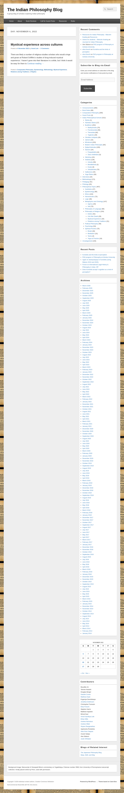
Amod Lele (34, 48)
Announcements (87, 108)
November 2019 (87, 461)
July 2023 (85, 357)
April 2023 (85, 365)
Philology (85, 184)
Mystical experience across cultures (37, 44)
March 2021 (86, 421)
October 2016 (87, 552)
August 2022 (86, 384)
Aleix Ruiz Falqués (87, 731)
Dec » (88, 673)
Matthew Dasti (85, 697)
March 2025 (86, 313)
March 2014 (86, 628)
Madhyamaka (92, 127)
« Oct (82, 673)
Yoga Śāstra (89, 174)
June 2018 (86, 503)
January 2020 (87, 456)
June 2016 (86, 562)
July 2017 (85, 530)
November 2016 (87, 549)
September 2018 (88, 495)
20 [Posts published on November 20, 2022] (83, 662)
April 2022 (85, 394)
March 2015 (86, 599)
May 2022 (85, 392)
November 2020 (87, 431)
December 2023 (87, 347)
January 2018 (87, 515)
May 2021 (85, 416)
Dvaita (90, 167)
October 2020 (87, 434)
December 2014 (87, 606)
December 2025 (87, 290)
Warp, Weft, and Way (88, 755)
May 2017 (85, 535)
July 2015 (85, 589)
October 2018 (87, 493)
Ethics (87, 194)
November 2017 (87, 520)
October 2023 (87, 352)
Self (89, 206)
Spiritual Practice (90, 229)
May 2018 (85, 505)
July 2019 (85, 471)
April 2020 (85, 448)
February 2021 (87, 424)
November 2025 (87, 293)
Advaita (90, 162)
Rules (73, 21)
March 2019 (86, 480)
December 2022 (87, 374)
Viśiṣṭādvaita (92, 169)
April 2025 (85, 310)
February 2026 (87, 288)
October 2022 (87, 379)
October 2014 (87, 611)
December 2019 (87, 458)
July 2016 (85, 559)
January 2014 (87, 633)
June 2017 (86, 532)
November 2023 (87, 350)
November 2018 (87, 490)
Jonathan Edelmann (87, 702)
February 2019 (87, 483)
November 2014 (87, 609)
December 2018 (87, 488)
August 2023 (86, 355)
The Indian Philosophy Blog (34, 9)
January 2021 (87, 426)
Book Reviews (31, 21)
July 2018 (85, 500)
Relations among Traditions (20, 72)
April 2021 (85, 419)
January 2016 (87, 574)
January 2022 (87, 402)
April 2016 (85, 567)
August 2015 (86, 586)
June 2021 (86, 414)
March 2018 (86, 510)
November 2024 (87, 323)
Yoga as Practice (93, 238)
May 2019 (85, 475)
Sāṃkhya (88, 157)
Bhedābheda (92, 164)
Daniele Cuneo (86, 694)
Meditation (91, 233)
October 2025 (87, 295)
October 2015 (87, 581)
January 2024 (87, 345)
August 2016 (86, 557)
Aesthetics (88, 189)
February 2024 (87, 342)
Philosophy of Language (93, 209)
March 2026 (86, 286)
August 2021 (86, 411)
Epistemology (38, 70)
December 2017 (87, 517)
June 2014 (86, 621)
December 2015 (87, 577)
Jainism (87, 140)
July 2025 (85, 303)
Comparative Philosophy (25, 70)
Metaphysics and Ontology (94, 201)
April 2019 (85, 478)
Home (11, 21)
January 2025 (87, 318)
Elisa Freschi (85, 707)
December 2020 (87, 429)
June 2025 (86, 305)
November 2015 (87, 579)
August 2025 (86, 300)
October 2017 (87, 522)
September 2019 (88, 466)
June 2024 (86, 332)
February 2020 (87, 453)
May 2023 (85, 362)
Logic (87, 199)
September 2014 (88, 614)
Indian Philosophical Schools (92, 118)
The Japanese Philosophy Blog (91, 752)
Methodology (48, 70)
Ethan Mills (84, 719)
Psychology (89, 226)
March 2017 (86, 540)
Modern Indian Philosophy (94, 145)
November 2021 (87, 406)
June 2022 (86, 389)
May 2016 (85, 564)
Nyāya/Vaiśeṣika (90, 147)
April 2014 (85, 626)
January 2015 (87, 604)
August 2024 (86, 327)
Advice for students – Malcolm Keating (95, 39)
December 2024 (87, 320)
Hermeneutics (89, 196)
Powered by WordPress (88, 781)
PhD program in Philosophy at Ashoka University (98, 257)
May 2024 (85, 335)
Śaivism (87, 150)
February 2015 (87, 601)
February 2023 (87, 369)
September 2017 (88, 525)
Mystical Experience (60, 70)
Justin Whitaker (86, 739)
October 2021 (87, 409)
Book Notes (86, 110)
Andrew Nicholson (87, 721)
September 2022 (88, 382)
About (20, 21)
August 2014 (86, 616)
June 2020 (86, 443)
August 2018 (86, 498)
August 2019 (86, 468)
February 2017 (87, 542)
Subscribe (88, 89)
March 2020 (86, 451)
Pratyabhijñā (92, 152)
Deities (90, 214)
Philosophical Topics (89, 187)
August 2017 (86, 527)
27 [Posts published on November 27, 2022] (83, 666)
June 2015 (86, 591)
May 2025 (85, 308)
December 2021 (87, 404)
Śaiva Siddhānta (93, 154)
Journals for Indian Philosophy (92, 42)
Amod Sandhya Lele (87, 716)
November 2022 (87, 377)
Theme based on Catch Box (107, 781)
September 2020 (88, 436)
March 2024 (86, 340)
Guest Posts (86, 115)
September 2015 (88, 584)
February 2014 (87, 631)
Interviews (85, 177)
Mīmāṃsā (88, 142)
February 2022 (87, 399)
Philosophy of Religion (92, 211)
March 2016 (86, 569)
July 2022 (85, 387)
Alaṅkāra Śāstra (90, 122)
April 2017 (85, 537)
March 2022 (86, 396)
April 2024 (85, 337)
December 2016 (87, 547)
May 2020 (85, 446)
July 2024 (85, 330)
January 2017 (87, 544)
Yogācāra (91, 135)
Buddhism (88, 125)
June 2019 (86, 473)
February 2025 (87, 315)
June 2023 (86, 360)
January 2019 (87, 485)
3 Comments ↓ (45, 48)
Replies (33, 72)
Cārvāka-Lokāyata (91, 137)
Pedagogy (85, 182)
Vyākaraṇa (88, 172)
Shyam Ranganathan (88, 726)
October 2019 (87, 463)
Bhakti (90, 231)
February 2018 (87, 512)
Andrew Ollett (85, 724)
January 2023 (87, 372)
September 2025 (88, 298)
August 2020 (86, 438)
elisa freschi (86, 49)
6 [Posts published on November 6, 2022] (83, 654)
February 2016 (87, 572)
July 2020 (85, 441)
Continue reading (35, 64)
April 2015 (85, 596)
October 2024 (87, 325)
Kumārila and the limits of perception (94, 255)
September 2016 (88, 554)
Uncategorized (87, 241)
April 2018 (85, 508)
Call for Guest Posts (47, 21)
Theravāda (91, 132)
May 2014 (85, 623)
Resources (63, 21)
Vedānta (88, 159)
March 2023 (86, 367)
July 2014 (85, 618)
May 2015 (85, 594)
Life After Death (93, 216)
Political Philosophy (91, 224)
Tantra (90, 236)
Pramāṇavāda (92, 130)
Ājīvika (87, 120)
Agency (90, 204)
